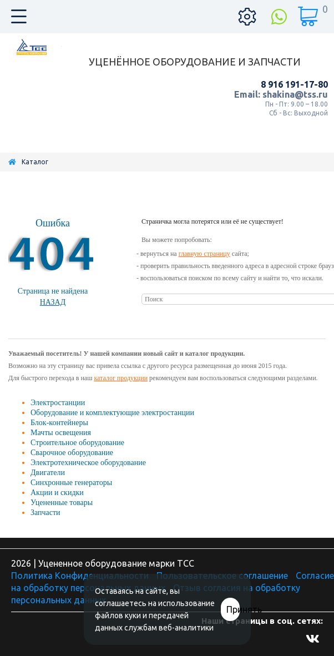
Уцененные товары (62, 502)
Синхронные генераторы (71, 482)
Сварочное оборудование (72, 452)
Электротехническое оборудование (88, 462)
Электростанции (58, 402)
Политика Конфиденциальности (80, 576)
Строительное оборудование (77, 442)
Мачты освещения (61, 432)
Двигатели (48, 472)
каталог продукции (121, 378)
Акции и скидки (57, 492)
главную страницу (204, 254)
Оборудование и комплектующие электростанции (112, 412)
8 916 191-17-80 (294, 84)
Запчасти (45, 512)
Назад (53, 302)
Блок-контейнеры (59, 422)
